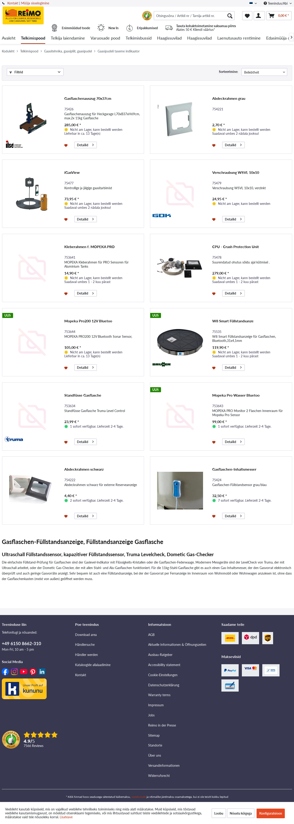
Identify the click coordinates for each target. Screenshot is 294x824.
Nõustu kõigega (241, 813)
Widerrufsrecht (159, 776)
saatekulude (138, 796)
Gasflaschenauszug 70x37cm (87, 98)
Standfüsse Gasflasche (82, 395)
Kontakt (12, 3)
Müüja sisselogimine (35, 3)
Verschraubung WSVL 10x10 (235, 172)
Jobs (151, 715)
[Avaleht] (8, 38)
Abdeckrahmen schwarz (84, 469)
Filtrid (16, 72)
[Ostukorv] (279, 15)
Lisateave (66, 817)
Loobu (218, 813)
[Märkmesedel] (247, 15)
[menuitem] (194, 15)
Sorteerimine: (228, 72)
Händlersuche (85, 645)
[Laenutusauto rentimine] (239, 38)
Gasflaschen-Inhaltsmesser (234, 469)
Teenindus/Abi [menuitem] (276, 3)
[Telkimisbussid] (139, 38)
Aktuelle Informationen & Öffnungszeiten (177, 645)
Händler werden (86, 655)
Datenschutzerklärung (163, 685)
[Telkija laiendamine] (68, 38)
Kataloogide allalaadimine (92, 665)
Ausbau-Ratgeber (160, 655)
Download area (86, 635)
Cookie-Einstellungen (163, 675)
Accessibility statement (164, 665)
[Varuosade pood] (105, 38)
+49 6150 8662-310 (21, 643)
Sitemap (154, 735)
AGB (151, 635)
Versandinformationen (164, 765)
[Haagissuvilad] (169, 38)
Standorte (155, 745)
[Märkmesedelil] (66, 145)
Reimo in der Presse (162, 725)
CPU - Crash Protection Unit (235, 246)
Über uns (154, 755)
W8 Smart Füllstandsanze (233, 321)
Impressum (156, 705)
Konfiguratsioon (270, 813)
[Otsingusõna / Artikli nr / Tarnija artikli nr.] (194, 15)
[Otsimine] (230, 15)
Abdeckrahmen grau (228, 98)
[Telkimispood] (33, 38)
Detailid (85, 144)
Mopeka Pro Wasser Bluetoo (236, 395)
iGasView (72, 172)
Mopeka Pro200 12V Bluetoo (88, 321)
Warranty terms (159, 695)
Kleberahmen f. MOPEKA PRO (89, 246)
